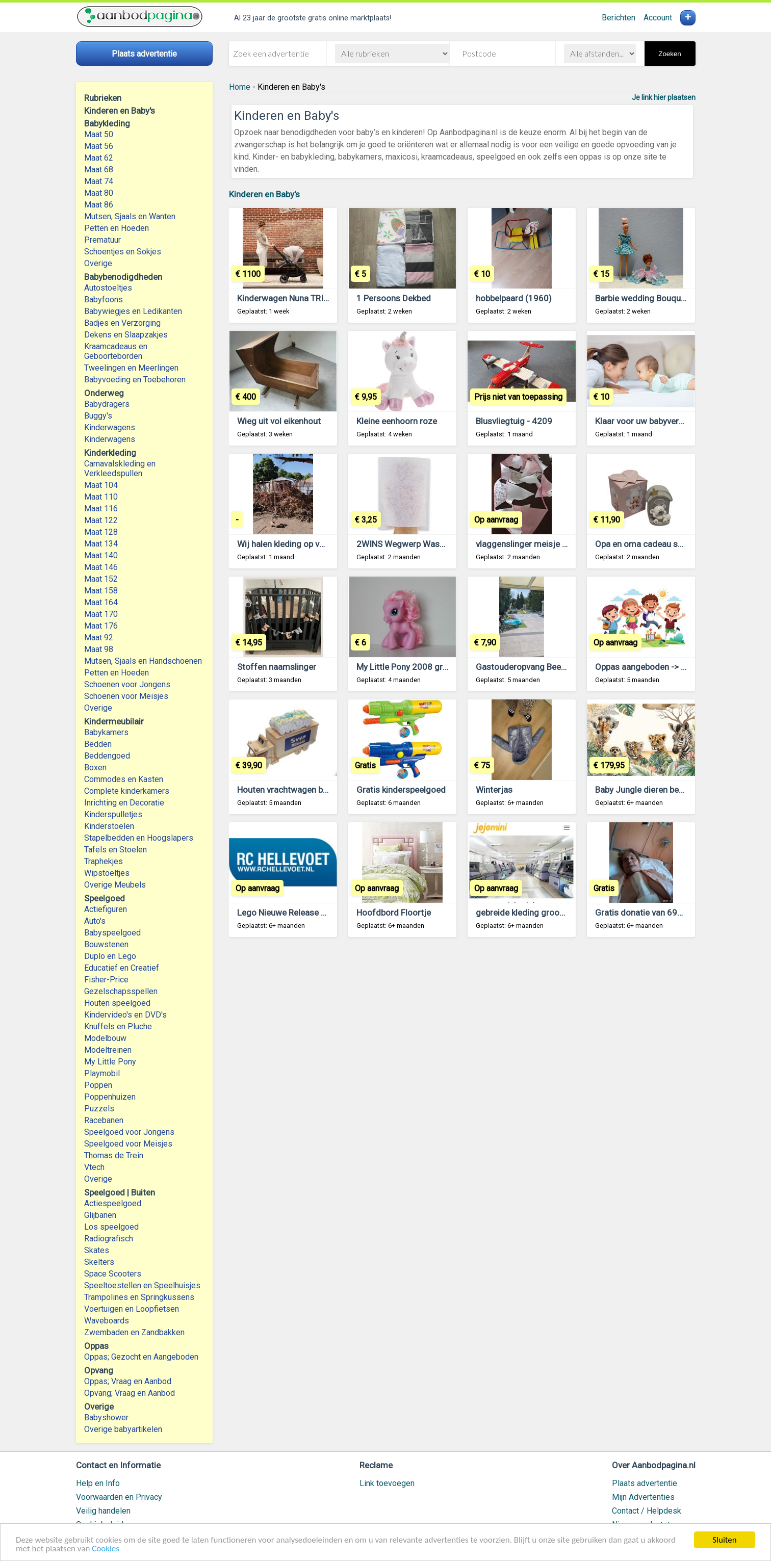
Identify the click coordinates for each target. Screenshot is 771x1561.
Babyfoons (103, 299)
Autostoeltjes (108, 288)
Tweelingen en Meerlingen (131, 368)
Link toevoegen (387, 1483)
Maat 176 (101, 626)
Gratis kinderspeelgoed (401, 790)
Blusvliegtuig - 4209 (514, 421)
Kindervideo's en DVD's (125, 1015)
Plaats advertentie (644, 1483)
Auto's (95, 921)
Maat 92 (98, 637)
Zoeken (669, 54)
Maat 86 (98, 205)
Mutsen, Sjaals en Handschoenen (143, 661)
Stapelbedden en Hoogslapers (138, 838)
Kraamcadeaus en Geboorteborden (115, 351)
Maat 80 (98, 193)
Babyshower (106, 1417)
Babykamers (106, 732)
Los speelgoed (111, 1227)
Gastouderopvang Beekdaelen (533, 667)
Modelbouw (105, 1038)
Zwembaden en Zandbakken (134, 1332)
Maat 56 (98, 146)
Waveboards (106, 1320)
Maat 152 (101, 579)
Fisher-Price (106, 979)
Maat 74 (98, 181)
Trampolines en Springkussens (139, 1297)
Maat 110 (101, 497)
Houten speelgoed (117, 1003)
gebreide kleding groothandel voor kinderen (559, 912)
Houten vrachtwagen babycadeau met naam (321, 790)
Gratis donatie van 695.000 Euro (657, 912)
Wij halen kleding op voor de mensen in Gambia (327, 544)
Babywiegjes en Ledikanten (133, 311)
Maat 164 (101, 602)
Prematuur (102, 240)
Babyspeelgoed (112, 933)
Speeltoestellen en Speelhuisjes (142, 1285)
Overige (98, 263)
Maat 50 (98, 134)
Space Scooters (112, 1274)
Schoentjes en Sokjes (122, 251)
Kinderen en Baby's (264, 194)
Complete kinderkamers (126, 791)
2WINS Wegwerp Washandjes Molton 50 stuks (445, 544)
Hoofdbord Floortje (393, 912)
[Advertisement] (462, 1071)
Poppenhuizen (110, 1097)
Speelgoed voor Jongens (129, 1132)
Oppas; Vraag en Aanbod (127, 1381)
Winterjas (494, 790)
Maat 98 (98, 649)
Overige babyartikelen (123, 1429)
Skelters (99, 1262)
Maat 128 (101, 532)
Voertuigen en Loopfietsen (131, 1309)
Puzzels (99, 1108)
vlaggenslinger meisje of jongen (537, 544)
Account (658, 17)
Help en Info (98, 1483)
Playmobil (102, 1073)
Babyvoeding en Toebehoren (135, 379)
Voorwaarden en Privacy (119, 1497)
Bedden (98, 744)
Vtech (94, 1167)
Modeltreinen (108, 1050)
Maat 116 (101, 508)
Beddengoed (107, 756)
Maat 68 (98, 169)
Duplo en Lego (110, 956)
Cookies (105, 1549)
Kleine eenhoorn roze (396, 421)
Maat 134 (101, 544)
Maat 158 (101, 590)
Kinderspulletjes (113, 814)
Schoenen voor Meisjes (126, 696)
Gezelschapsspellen (121, 991)
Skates (96, 1250)
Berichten (618, 17)
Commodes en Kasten (123, 779)
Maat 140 (101, 555)
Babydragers (107, 404)
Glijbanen (100, 1215)
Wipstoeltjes (107, 873)
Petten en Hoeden (116, 228)
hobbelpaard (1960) (514, 298)
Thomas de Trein (113, 1155)
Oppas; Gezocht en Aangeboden (141, 1357)
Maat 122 (101, 520)
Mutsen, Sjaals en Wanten (129, 216)
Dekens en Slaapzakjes (126, 335)
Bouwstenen (106, 944)
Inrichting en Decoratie (124, 803)
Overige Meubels (115, 885)
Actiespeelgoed (112, 1203)
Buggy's (98, 416)
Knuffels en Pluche (118, 1026)
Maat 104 (101, 485)
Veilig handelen (103, 1511)
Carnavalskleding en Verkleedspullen (120, 468)
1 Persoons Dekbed (393, 298)
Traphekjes (103, 861)
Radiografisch (108, 1238)
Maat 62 (98, 158)
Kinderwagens (109, 427)
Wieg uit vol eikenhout (279, 421)
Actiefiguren (105, 909)
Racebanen (103, 1120)
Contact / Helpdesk (646, 1511)
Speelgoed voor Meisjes (128, 1144)
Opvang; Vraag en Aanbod (129, 1393)
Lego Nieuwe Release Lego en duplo (306, 912)
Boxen (95, 767)
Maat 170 (101, 614)
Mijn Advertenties (643, 1497)
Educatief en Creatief (121, 968)
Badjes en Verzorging (122, 323)
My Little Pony (110, 1061)
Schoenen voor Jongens (127, 684)
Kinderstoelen (109, 826)
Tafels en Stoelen (115, 849)
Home (239, 87)
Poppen (98, 1085)
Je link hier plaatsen (664, 97)
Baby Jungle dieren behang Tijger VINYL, (672, 790)
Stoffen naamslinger (276, 667)
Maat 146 (101, 567)
